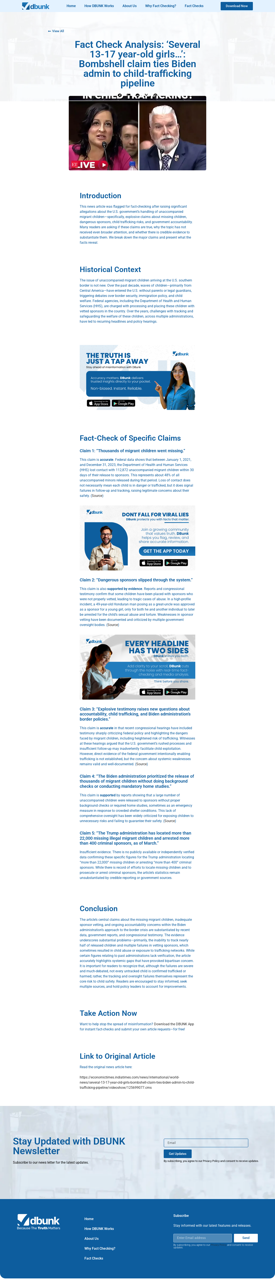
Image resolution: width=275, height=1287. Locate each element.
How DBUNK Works (99, 6)
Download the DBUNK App (174, 1024)
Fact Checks (194, 6)
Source (97, 496)
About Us (129, 6)
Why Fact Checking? (160, 6)
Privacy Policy (218, 1244)
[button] (119, 95)
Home (71, 6)
